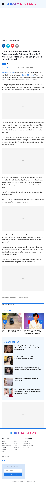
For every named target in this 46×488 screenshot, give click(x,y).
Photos (4, 449)
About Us (25, 441)
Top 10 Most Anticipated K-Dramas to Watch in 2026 (26, 379)
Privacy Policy (27, 447)
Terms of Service (28, 445)
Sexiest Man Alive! (28, 75)
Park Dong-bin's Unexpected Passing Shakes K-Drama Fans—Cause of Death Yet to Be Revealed (28, 348)
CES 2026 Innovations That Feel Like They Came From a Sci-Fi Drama (11, 331)
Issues (16, 441)
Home (3, 441)
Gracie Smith (6, 68)
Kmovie (4, 447)
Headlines (5, 443)
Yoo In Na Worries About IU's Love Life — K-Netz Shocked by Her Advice (28, 358)
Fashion (16, 447)
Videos (4, 451)
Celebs (16, 445)
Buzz (15, 443)
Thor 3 (8, 63)
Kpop (15, 449)
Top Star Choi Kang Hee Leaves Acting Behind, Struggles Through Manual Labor (28, 369)
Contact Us (26, 443)
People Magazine (8, 72)
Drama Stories (6, 445)
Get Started (13, 474)
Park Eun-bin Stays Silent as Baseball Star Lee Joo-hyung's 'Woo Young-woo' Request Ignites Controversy (28, 391)
